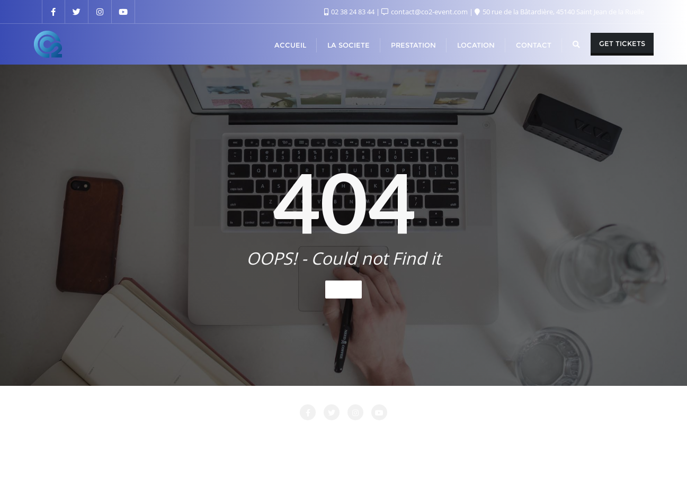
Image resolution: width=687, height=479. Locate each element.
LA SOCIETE (282, 435)
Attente (180, 435)
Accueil (137, 435)
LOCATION (339, 435)
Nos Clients (471, 435)
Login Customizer (404, 435)
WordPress (397, 456)
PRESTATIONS (532, 435)
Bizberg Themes (499, 456)
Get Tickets (622, 43)
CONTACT (227, 435)
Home (343, 289)
